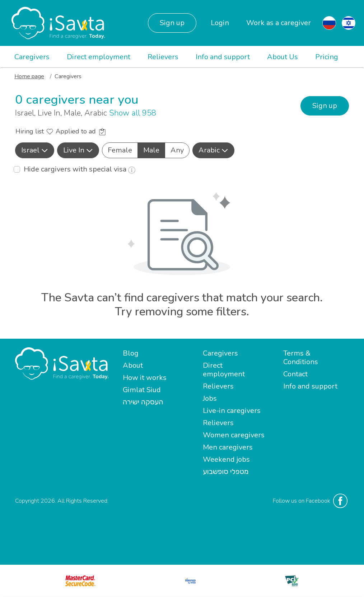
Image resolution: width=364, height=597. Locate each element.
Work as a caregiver (278, 23)
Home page (29, 76)
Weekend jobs (226, 459)
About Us (282, 57)
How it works (145, 377)
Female (120, 150)
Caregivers (32, 57)
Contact (295, 374)
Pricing (326, 57)
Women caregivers (234, 435)
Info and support (223, 57)
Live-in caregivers (232, 410)
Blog (131, 353)
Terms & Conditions (300, 357)
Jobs (210, 398)
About (133, 365)
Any (177, 150)
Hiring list (34, 131)
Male (151, 150)
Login (220, 23)
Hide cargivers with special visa (79, 169)
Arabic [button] (213, 150)
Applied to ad (81, 131)
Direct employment (98, 57)
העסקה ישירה (143, 402)
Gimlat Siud (142, 390)
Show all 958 (132, 113)
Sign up (172, 23)
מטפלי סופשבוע (225, 471)
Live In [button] (78, 150)
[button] (34, 150)
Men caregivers (228, 447)
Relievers (163, 57)
